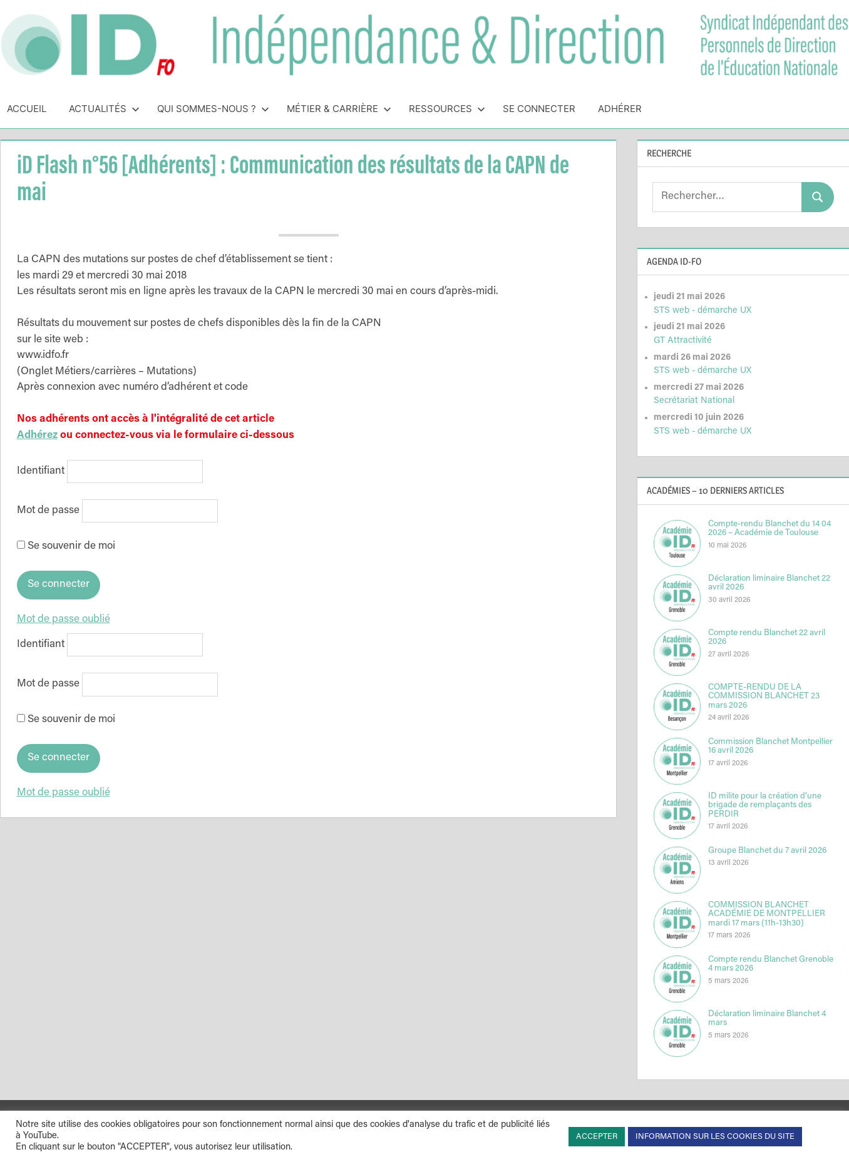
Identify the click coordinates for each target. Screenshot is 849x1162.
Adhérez (37, 436)
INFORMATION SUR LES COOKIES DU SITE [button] (715, 1137)
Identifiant (40, 471)
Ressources (447, 109)
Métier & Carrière (339, 109)
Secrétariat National (694, 400)
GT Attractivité (683, 340)
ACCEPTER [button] (596, 1137)
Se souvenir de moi (66, 546)
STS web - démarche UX (702, 310)
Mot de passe (48, 511)
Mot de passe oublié (63, 619)
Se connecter (539, 109)
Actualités (104, 109)
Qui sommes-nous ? (213, 109)
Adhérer (620, 109)
